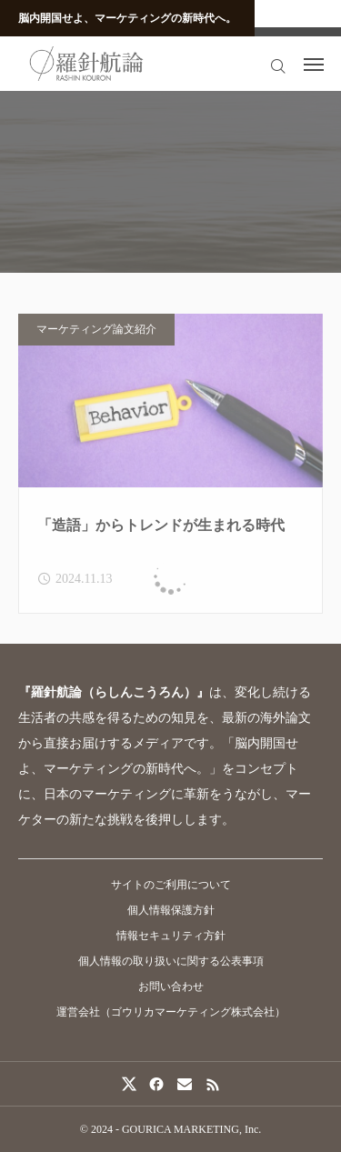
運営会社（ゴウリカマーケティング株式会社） (171, 1012)
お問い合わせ (171, 986)
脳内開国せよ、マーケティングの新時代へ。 (127, 18)
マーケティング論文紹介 (96, 333)
